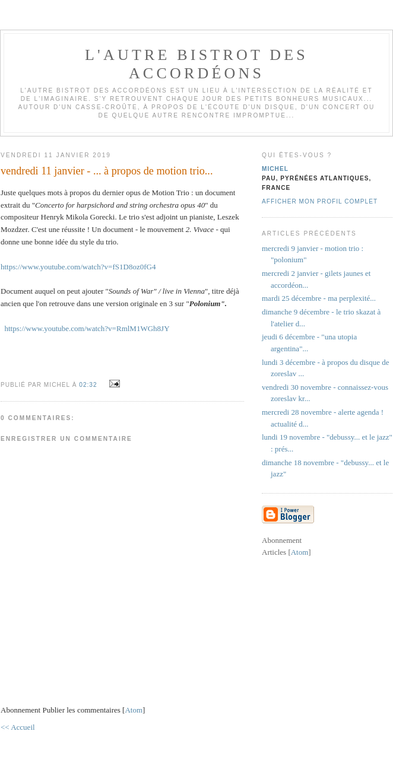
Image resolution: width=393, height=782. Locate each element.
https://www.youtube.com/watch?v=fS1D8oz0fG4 (78, 266)
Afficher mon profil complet (320, 201)
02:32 (89, 385)
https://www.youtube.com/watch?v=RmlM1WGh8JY (87, 328)
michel (275, 169)
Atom (133, 709)
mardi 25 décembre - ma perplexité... (319, 298)
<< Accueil (18, 727)
